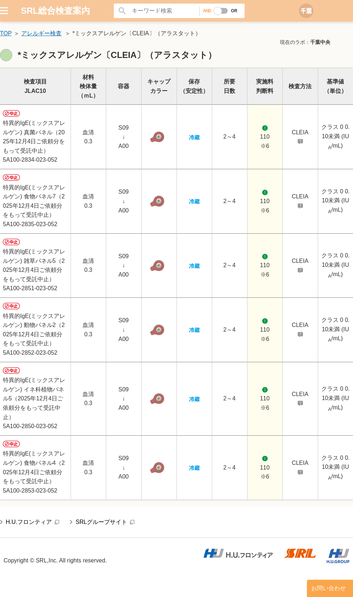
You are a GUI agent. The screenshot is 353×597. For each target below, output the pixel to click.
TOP (6, 33)
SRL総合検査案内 (55, 10)
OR (234, 10)
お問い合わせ (328, 588)
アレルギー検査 (41, 33)
